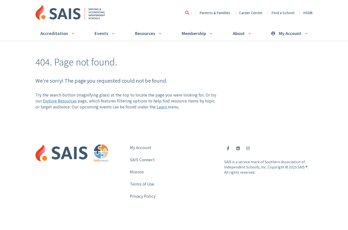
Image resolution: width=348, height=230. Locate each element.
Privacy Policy (142, 196)
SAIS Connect (142, 160)
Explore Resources (60, 101)
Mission (137, 172)
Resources (145, 33)
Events (101, 33)
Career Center (251, 12)
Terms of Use (142, 184)
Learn (162, 107)
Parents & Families (215, 12)
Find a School (283, 12)
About (239, 33)
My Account (290, 33)
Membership (194, 33)
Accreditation (54, 33)
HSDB (308, 12)
